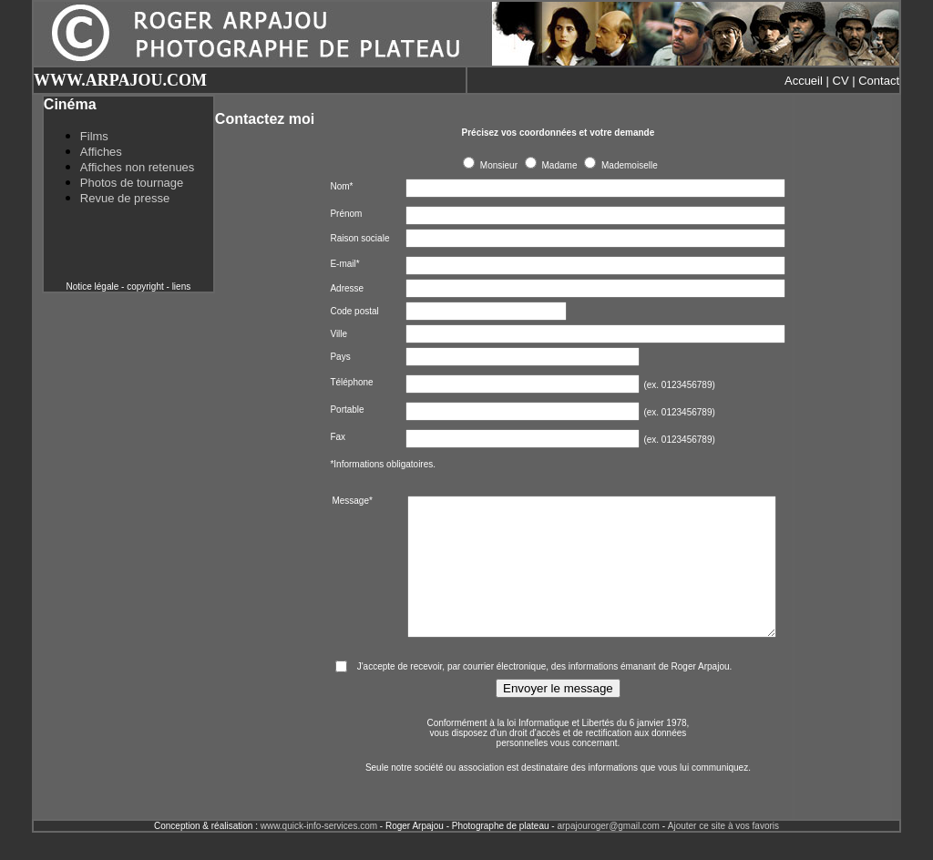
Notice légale (92, 287)
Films (94, 136)
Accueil (803, 80)
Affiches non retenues (137, 167)
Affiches (101, 152)
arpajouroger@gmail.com (608, 853)
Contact (878, 80)
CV (841, 80)
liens (181, 287)
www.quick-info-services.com (319, 853)
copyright (145, 287)
